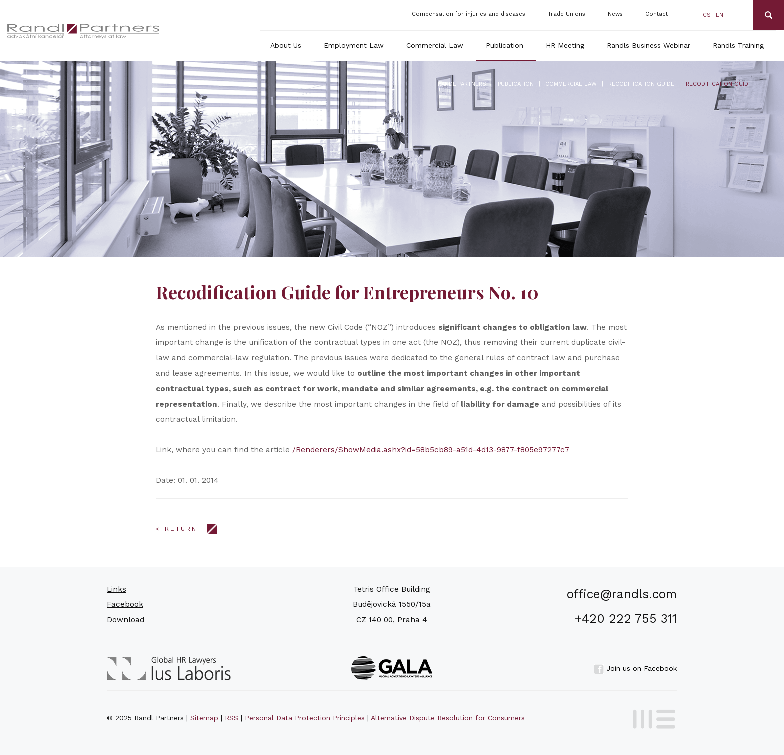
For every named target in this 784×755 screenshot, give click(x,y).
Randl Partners (462, 84)
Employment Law (354, 45)
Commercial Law (435, 45)
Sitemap (204, 718)
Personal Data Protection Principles (305, 718)
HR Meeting (565, 45)
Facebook (125, 604)
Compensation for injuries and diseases (469, 14)
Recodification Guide (641, 84)
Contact (657, 14)
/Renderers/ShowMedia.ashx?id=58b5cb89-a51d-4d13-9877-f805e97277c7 (431, 449)
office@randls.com (622, 594)
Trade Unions (567, 14)
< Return (177, 528)
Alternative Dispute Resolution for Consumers (448, 718)
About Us (286, 45)
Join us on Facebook (635, 668)
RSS (231, 718)
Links (116, 589)
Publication (505, 45)
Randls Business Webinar (648, 45)
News (615, 14)
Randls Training (738, 45)
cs (707, 15)
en (720, 15)
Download (125, 619)
